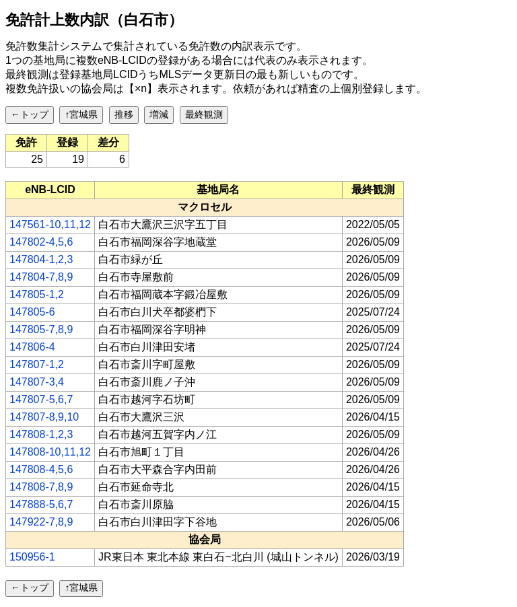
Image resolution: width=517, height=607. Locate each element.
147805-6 (32, 312)
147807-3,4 (36, 382)
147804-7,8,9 (41, 277)
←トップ (29, 114)
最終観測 (204, 114)
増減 (158, 114)
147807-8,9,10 (44, 417)
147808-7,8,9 (41, 487)
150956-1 (32, 557)
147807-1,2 (36, 364)
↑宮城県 (81, 114)
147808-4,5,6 (41, 469)
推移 (123, 114)
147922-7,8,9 (41, 522)
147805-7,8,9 (41, 329)
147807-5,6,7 (41, 399)
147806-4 (32, 347)
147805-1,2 (36, 294)
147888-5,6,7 (41, 504)
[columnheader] (50, 190)
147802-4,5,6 (41, 242)
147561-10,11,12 (50, 224)
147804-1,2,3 (41, 259)
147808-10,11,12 (50, 452)
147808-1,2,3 (41, 434)
